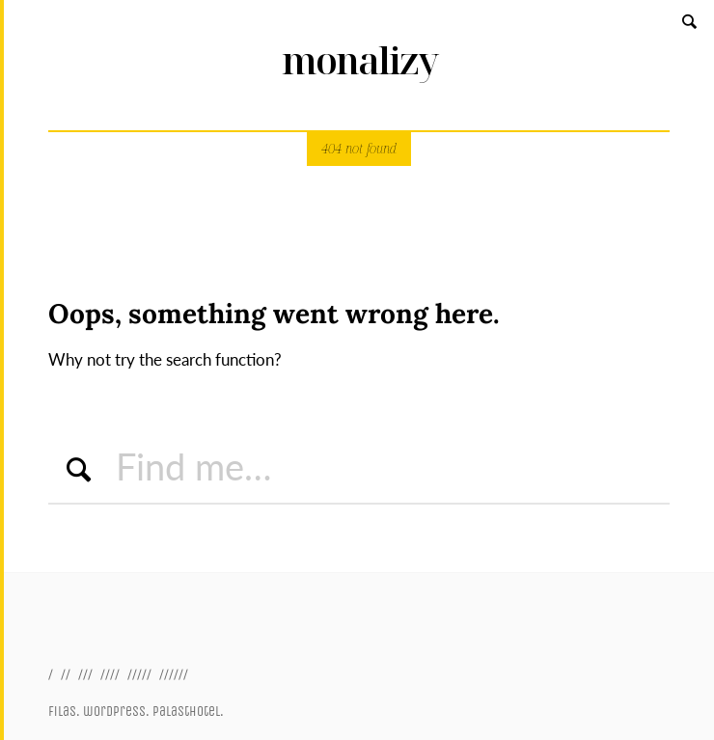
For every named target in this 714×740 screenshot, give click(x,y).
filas (62, 711)
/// (85, 674)
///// (139, 674)
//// (110, 674)
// (65, 674)
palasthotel (186, 711)
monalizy (359, 60)
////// (173, 674)
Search (691, 21)
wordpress (114, 711)
